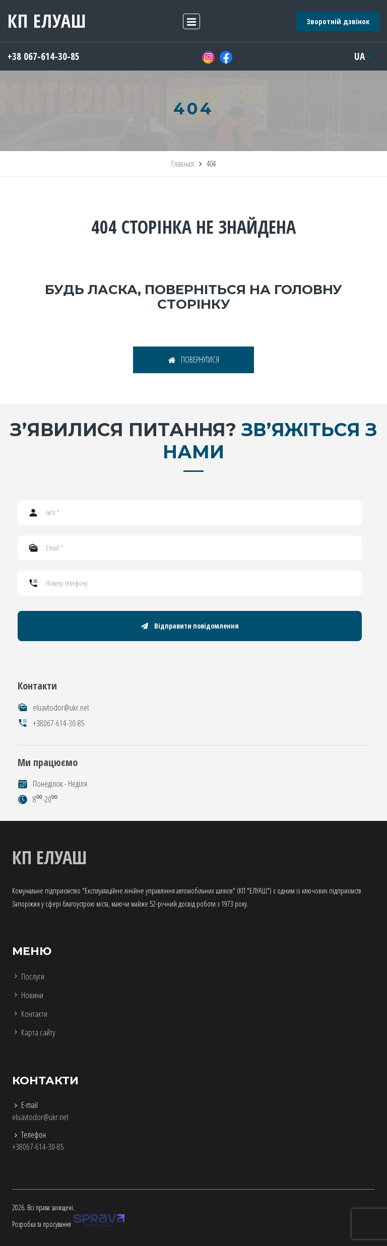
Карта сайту (38, 1032)
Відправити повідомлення (190, 626)
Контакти (34, 1013)
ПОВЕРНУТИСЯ (193, 359)
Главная (182, 163)
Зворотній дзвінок (337, 21)
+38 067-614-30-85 (44, 56)
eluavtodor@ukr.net (61, 707)
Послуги (32, 976)
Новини (32, 995)
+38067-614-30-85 (59, 723)
